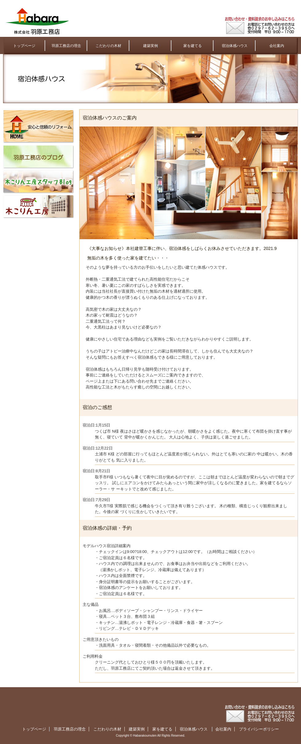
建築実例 (150, 46)
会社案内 (276, 46)
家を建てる (192, 46)
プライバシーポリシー (259, 729)
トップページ (24, 46)
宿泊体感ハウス (235, 46)
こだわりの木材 (108, 46)
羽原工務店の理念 (66, 46)
